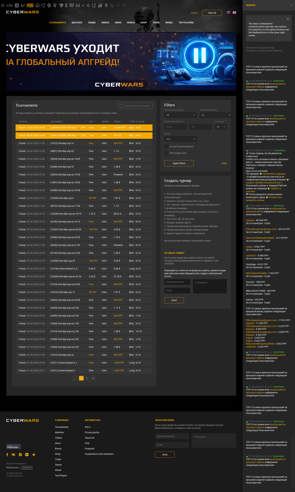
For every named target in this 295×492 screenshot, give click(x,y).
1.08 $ (117, 166)
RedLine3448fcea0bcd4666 (260, 237)
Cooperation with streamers (99, 453)
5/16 (138, 143)
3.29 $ (117, 229)
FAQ (87, 443)
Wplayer (250, 220)
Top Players (186, 22)
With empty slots (178, 152)
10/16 (139, 331)
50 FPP (92, 198)
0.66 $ (92, 268)
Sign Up (212, 12)
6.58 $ (117, 268)
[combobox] (180, 115)
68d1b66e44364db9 (256, 273)
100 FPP (93, 229)
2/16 (138, 354)
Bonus (131, 22)
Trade (156, 22)
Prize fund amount (173, 121)
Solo (104, 127)
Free (91, 127)
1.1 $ (116, 151)
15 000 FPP (119, 127)
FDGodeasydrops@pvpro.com (261, 229)
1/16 (138, 158)
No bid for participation (182, 146)
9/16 (138, 151)
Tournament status (174, 109)
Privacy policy (92, 432)
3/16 (138, 284)
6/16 (138, 166)
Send (174, 300)
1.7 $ (116, 205)
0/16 (138, 127)
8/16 (138, 205)
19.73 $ (117, 135)
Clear (224, 163)
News (118, 22)
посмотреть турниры (274, 173)
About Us (89, 437)
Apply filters (179, 163)
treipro (249, 246)
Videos (105, 22)
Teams (92, 22)
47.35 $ (117, 276)
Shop (144, 22)
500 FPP (118, 143)
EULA (87, 426)
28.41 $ (117, 213)
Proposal (89, 448)
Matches (77, 22)
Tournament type (208, 109)
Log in (194, 12)
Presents (118, 174)
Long (131, 268)
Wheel (169, 22)
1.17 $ (117, 307)
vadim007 (251, 255)
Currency (219, 121)
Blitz (131, 127)
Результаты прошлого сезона (264, 199)
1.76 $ (117, 237)
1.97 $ (117, 198)
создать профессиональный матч (264, 182)
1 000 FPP (119, 362)
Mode (167, 133)
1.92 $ (117, 252)
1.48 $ (117, 182)
